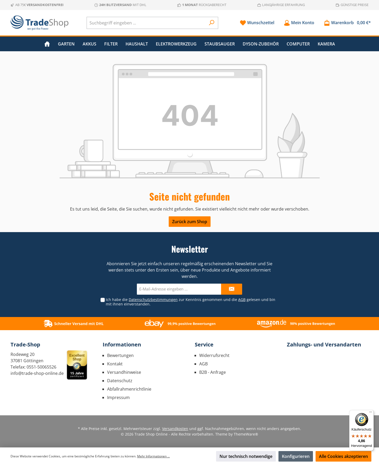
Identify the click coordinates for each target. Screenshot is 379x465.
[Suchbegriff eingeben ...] (146, 23)
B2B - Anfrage (212, 372)
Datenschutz (119, 381)
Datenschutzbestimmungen (153, 299)
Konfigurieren (296, 456)
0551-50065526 (41, 367)
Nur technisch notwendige (246, 456)
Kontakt (115, 364)
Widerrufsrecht (214, 355)
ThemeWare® (246, 434)
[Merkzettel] (257, 22)
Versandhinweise (124, 372)
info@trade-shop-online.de (37, 373)
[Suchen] (212, 23)
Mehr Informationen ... (153, 456)
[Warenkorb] (345, 22)
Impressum (118, 397)
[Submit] (231, 289)
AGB (242, 299)
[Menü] (370, 413)
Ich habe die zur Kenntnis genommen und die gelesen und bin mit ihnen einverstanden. (190, 301)
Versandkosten (175, 428)
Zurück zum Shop (189, 221)
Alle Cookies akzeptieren (343, 456)
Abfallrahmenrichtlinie (129, 389)
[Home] (47, 44)
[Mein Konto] (299, 22)
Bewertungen (120, 355)
